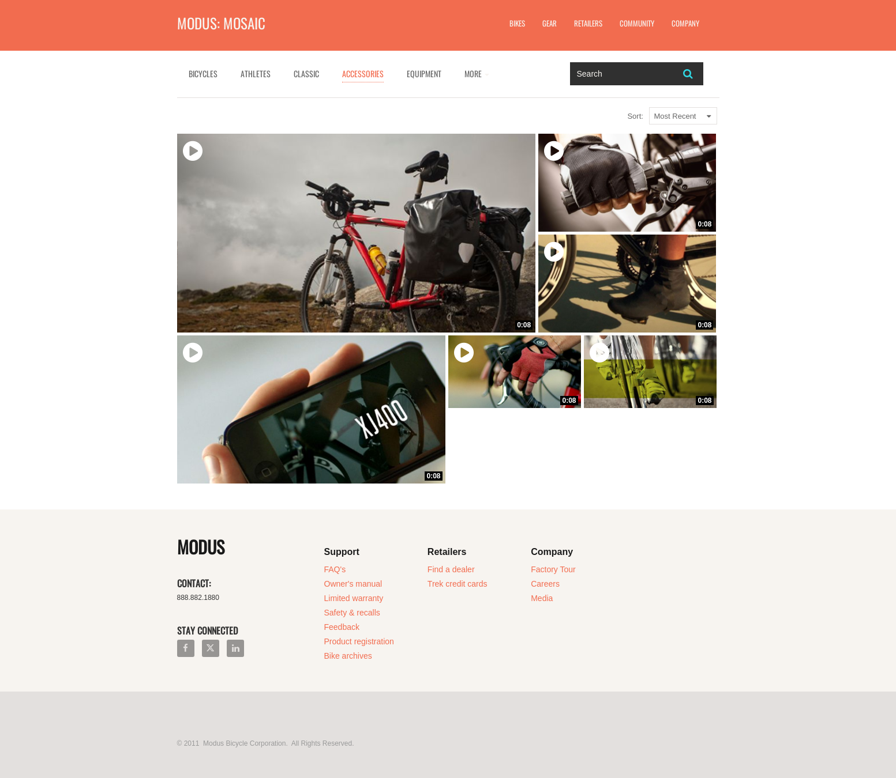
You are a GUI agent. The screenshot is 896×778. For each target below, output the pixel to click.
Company (685, 23)
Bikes (517, 23)
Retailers (588, 23)
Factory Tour (553, 569)
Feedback (341, 627)
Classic (306, 73)
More (476, 73)
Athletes (256, 73)
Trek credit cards (458, 583)
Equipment (424, 73)
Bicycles (203, 73)
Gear (549, 23)
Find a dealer (451, 569)
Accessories (363, 73)
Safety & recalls (352, 612)
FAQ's (335, 569)
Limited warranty (354, 598)
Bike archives (348, 655)
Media (542, 598)
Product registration (359, 641)
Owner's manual (353, 583)
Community (637, 23)
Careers (545, 583)
